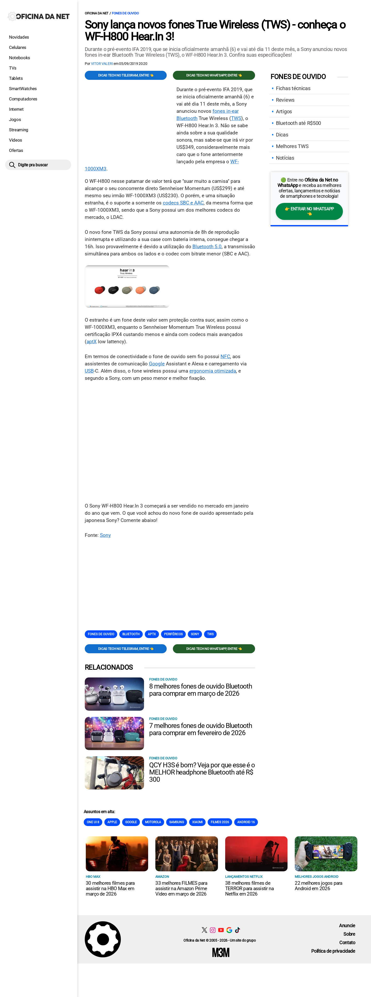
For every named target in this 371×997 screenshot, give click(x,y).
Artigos (284, 111)
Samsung (176, 822)
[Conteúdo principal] (185, 482)
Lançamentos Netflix (244, 877)
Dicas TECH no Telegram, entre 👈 (126, 75)
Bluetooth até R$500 (298, 123)
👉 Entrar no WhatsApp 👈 (309, 211)
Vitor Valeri (102, 64)
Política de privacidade (333, 951)
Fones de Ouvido (125, 13)
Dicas (282, 135)
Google (157, 364)
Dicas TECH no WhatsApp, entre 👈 (214, 75)
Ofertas (16, 150)
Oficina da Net (96, 13)
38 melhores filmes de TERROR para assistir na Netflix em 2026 (249, 888)
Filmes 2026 (220, 822)
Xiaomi (197, 822)
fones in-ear (226, 111)
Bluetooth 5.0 (207, 247)
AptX (152, 634)
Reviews (285, 100)
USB (89, 371)
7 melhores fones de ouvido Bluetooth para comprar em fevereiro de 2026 (200, 729)
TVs (12, 68)
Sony (105, 535)
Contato (347, 942)
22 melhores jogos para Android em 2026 (318, 885)
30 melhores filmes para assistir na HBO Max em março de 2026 (110, 888)
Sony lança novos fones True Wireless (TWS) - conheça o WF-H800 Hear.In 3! (215, 30)
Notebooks (19, 57)
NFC (225, 356)
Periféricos (173, 634)
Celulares (17, 47)
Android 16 (246, 822)
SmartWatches (23, 88)
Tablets (16, 78)
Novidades (19, 37)
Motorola (153, 822)
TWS (236, 118)
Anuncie (347, 925)
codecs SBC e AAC (183, 203)
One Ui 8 (93, 822)
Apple (112, 822)
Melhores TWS (292, 146)
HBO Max (93, 877)
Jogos (15, 119)
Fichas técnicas (293, 88)
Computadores (23, 98)
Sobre (349, 934)
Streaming (18, 129)
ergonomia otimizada (212, 371)
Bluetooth (186, 118)
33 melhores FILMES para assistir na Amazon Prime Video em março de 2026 (181, 888)
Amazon (162, 877)
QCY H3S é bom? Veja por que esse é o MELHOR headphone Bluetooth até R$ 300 (202, 772)
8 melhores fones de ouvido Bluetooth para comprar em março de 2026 (200, 690)
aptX (92, 342)
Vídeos (15, 140)
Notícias (285, 158)
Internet (16, 109)
